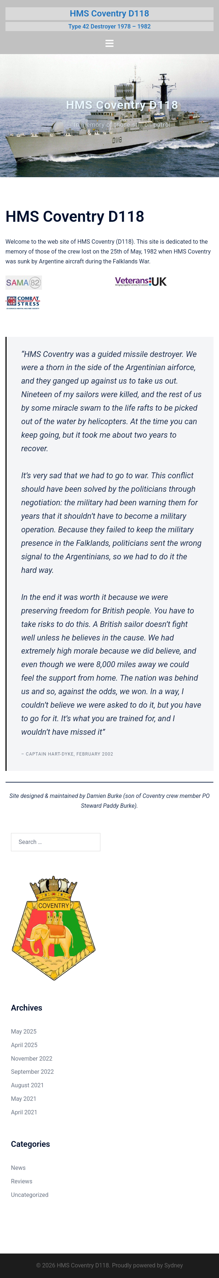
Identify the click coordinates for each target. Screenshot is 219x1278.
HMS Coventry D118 (109, 13)
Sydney (173, 1265)
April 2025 (24, 1045)
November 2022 (31, 1058)
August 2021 (27, 1085)
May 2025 (23, 1031)
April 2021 (24, 1112)
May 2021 (23, 1098)
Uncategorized (30, 1194)
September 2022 (32, 1071)
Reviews (21, 1181)
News (18, 1167)
